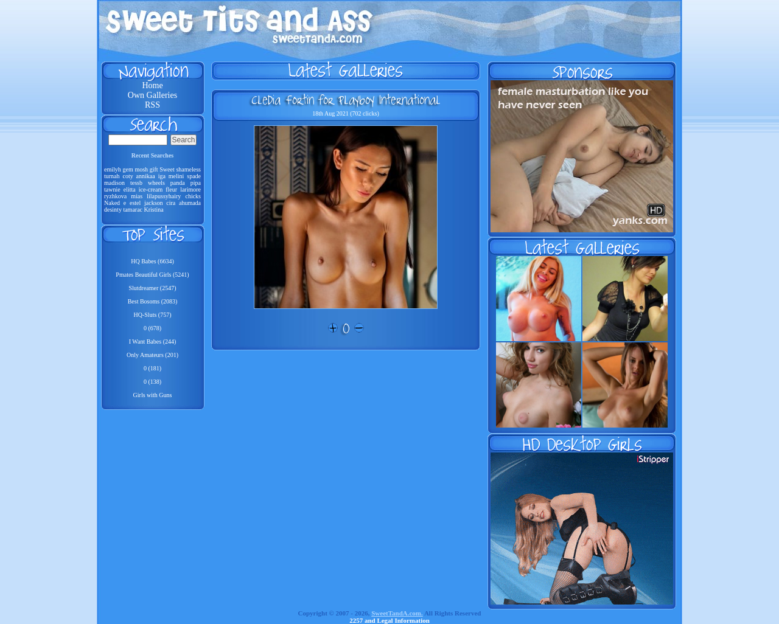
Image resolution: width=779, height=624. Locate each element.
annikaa (145, 176)
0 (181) (152, 368)
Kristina (154, 209)
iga (162, 176)
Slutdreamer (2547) (152, 288)
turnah (112, 176)
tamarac (132, 209)
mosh (141, 169)
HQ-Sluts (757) (153, 314)
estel (135, 202)
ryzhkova (115, 196)
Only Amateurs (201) (152, 355)
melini (176, 176)
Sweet (166, 169)
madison (114, 182)
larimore (190, 189)
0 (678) (152, 328)
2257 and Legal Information (389, 620)
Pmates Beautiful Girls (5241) (152, 274)
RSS (152, 104)
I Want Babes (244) (152, 341)
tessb (136, 182)
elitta (130, 189)
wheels (156, 182)
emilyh (112, 169)
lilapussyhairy (164, 196)
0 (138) (152, 381)
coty (127, 176)
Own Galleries (152, 95)
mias (136, 196)
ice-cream (150, 189)
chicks (193, 196)
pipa (195, 182)
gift (154, 169)
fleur (171, 189)
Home (152, 85)
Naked (112, 202)
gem (127, 169)
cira (170, 202)
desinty (113, 209)
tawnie (112, 189)
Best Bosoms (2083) (153, 301)
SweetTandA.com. (397, 613)
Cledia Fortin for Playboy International (346, 99)
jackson (153, 202)
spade (194, 176)
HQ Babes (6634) (152, 261)
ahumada (190, 202)
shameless (188, 169)
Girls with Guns (152, 395)
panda (177, 182)
